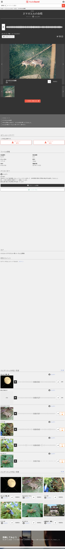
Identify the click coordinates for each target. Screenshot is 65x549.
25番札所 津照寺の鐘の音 (48, 521)
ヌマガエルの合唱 (11, 80)
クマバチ (2, 437)
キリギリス (3, 453)
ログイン (21, 261)
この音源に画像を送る (32, 101)
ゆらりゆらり (3, 390)
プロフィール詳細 (32, 185)
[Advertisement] (32, 109)
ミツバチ (2, 422)
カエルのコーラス (5, 406)
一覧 (62, 370)
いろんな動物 (20, 253)
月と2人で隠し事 (4, 374)
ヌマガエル (9, 253)
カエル (3, 253)
